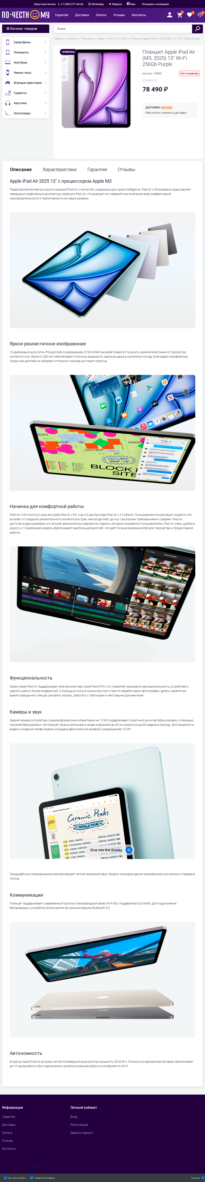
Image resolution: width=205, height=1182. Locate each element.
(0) (150, 80)
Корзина (195, 1177)
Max (131, 4)
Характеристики (60, 169)
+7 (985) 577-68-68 (72, 4)
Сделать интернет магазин (16, 1167)
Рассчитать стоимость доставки (166, 112)
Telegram (117, 4)
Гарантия (97, 169)
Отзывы (126, 169)
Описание (21, 169)
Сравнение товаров (45, 1177)
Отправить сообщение (155, 4)
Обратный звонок (45, 4)
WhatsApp (96, 4)
